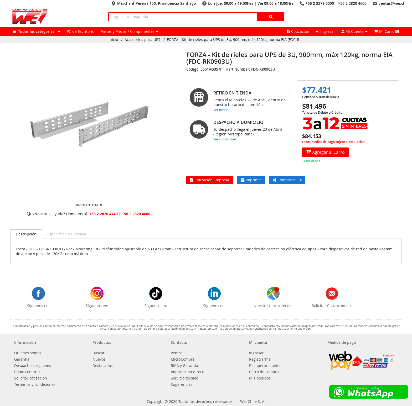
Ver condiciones (224, 139)
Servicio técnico (184, 378)
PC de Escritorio (80, 31)
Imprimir (251, 179)
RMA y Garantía (184, 365)
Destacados (102, 365)
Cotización (298, 31)
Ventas (177, 353)
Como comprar (27, 372)
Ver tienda (220, 110)
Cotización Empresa (209, 179)
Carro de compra (264, 372)
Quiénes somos (27, 353)
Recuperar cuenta (265, 365)
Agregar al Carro (325, 152)
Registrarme (260, 359)
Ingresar (325, 31)
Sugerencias (181, 384)
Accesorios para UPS (142, 39)
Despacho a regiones (32, 365)
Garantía (21, 359)
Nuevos (99, 359)
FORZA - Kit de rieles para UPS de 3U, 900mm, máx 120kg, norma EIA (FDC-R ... (235, 39)
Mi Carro (386, 31)
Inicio (113, 39)
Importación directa (188, 372)
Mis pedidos (260, 378)
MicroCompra (183, 359)
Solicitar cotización (30, 378)
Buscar (98, 353)
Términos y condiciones (34, 384)
